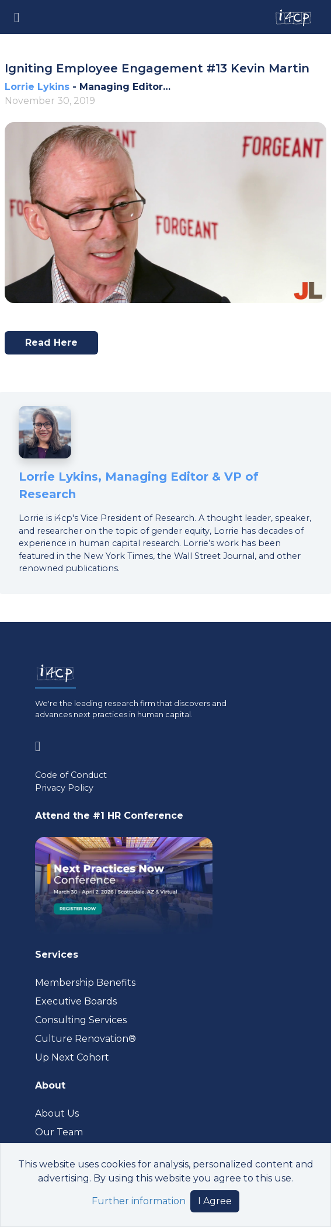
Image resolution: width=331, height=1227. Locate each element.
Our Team (59, 1132)
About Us (57, 1113)
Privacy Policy (64, 788)
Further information (139, 1201)
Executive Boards (76, 1001)
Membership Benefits (85, 982)
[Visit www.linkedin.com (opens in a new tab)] (42, 744)
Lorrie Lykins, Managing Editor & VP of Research (139, 485)
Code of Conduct (71, 775)
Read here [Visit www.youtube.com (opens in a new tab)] (56, 345)
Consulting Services (81, 1020)
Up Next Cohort (72, 1057)
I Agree (215, 1201)
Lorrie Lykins (37, 86)
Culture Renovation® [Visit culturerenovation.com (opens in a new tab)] (85, 1038)
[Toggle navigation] (16, 16)
